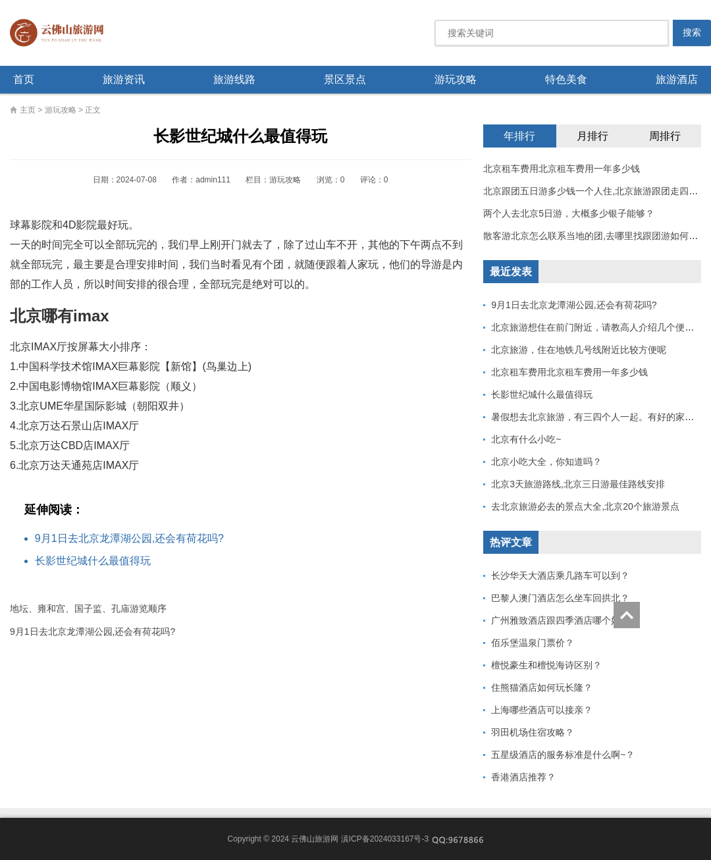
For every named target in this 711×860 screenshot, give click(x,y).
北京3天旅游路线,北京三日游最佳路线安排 (578, 484)
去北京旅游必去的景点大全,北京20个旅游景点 (585, 506)
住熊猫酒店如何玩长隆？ (541, 687)
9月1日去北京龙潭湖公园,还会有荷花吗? (129, 538)
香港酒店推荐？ (523, 777)
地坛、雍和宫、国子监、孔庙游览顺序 (88, 608)
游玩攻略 (455, 79)
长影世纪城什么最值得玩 (93, 560)
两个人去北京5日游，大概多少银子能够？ (568, 213)
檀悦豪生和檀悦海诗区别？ (546, 665)
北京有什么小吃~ (526, 439)
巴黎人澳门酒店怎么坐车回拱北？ (560, 598)
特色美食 (566, 79)
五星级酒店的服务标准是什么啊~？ (563, 754)
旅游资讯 (124, 79)
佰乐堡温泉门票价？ (532, 642)
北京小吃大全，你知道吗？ (546, 461)
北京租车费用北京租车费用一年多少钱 (561, 168)
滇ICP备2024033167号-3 (385, 839)
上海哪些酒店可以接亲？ (541, 710)
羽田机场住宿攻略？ (532, 732)
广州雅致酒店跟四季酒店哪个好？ (560, 620)
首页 (23, 79)
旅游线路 (234, 79)
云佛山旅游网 (62, 32)
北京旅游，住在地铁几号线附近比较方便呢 (578, 349)
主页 (28, 110)
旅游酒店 (677, 79)
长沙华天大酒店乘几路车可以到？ (560, 575)
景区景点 (345, 79)
